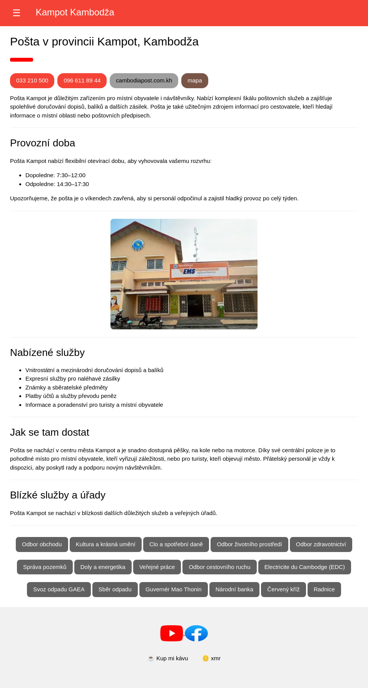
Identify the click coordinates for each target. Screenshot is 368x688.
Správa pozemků (45, 567)
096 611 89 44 (82, 80)
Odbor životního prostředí (249, 544)
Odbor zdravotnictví (321, 544)
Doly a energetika (102, 567)
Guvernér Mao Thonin (174, 589)
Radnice (324, 589)
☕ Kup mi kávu (167, 658)
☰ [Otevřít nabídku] (16, 13)
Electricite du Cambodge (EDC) (304, 567)
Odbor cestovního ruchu (219, 567)
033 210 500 (32, 80)
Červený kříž (283, 589)
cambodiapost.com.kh (144, 80)
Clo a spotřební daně (176, 544)
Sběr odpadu (115, 589)
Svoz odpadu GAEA (58, 589)
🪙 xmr (211, 658)
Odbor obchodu (42, 544)
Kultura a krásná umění (105, 544)
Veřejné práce (157, 567)
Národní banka (234, 589)
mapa (194, 80)
